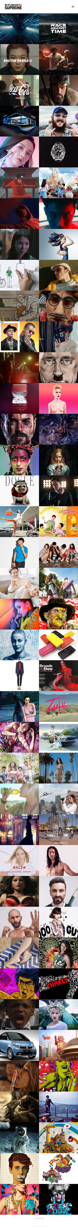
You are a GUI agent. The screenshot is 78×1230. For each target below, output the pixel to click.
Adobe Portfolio (42, 1226)
